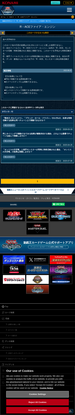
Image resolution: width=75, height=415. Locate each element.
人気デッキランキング (15, 353)
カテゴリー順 (12, 330)
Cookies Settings (37, 394)
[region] (37, 390)
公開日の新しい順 (14, 324)
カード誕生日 (12, 335)
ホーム (3, 17)
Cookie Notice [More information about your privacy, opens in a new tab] (46, 388)
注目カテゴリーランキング (17, 359)
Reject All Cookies (37, 402)
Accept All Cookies (37, 410)
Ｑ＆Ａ (11, 17)
